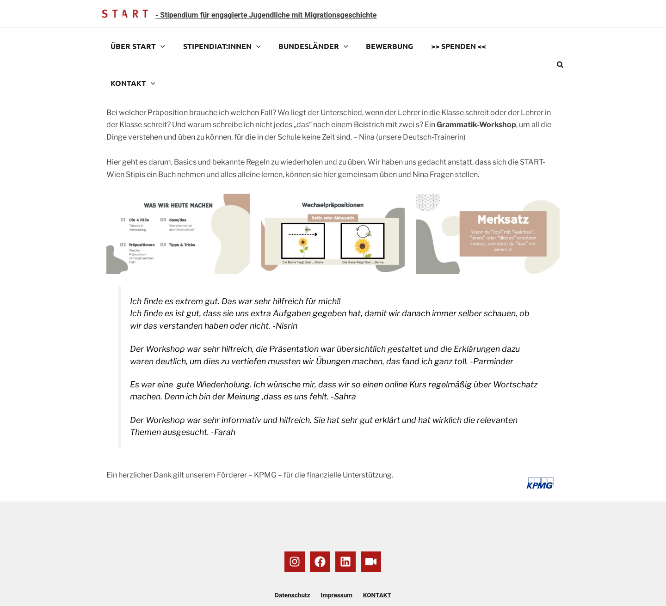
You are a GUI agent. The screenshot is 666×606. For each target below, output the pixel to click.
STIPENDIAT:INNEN (217, 46)
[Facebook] (320, 524)
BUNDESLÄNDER (305, 46)
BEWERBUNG (378, 46)
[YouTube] (371, 524)
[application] (159, 46)
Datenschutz (296, 558)
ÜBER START (136, 46)
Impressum (336, 558)
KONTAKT (509, 46)
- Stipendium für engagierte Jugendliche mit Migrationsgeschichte (265, 15)
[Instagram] (294, 524)
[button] (560, 46)
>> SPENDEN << (444, 46)
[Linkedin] (345, 524)
